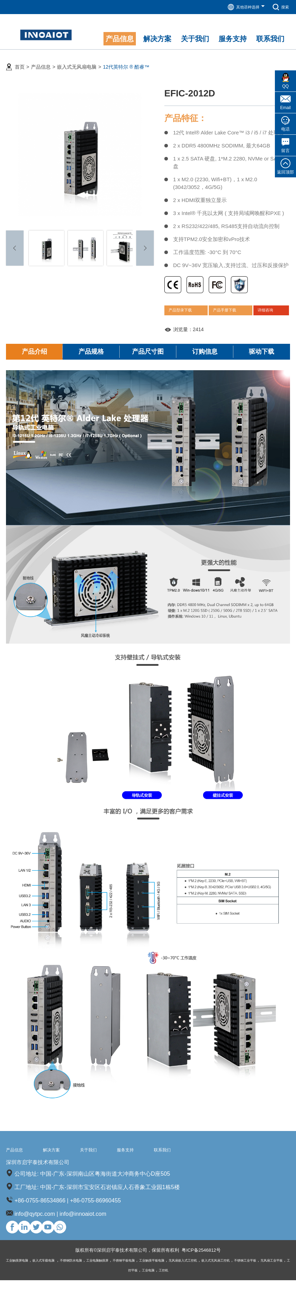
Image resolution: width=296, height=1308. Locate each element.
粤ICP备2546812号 (205, 1278)
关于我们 (109, 1167)
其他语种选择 (240, 7)
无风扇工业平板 (140, 1297)
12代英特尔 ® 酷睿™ (126, 64)
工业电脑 (188, 1297)
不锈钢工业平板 (106, 1297)
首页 (20, 64)
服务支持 (155, 1167)
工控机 (207, 1297)
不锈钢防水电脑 (89, 1287)
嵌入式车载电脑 (55, 1287)
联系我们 (200, 1167)
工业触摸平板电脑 (193, 1287)
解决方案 (64, 1167)
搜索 (279, 7)
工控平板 (167, 1297)
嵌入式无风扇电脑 (76, 64)
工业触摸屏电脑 (21, 1287)
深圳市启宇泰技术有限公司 (56, 1183)
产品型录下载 (185, 318)
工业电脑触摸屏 (123, 1287)
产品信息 (41, 64)
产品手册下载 (230, 318)
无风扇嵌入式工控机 (233, 1287)
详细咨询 (270, 318)
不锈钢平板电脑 (157, 1287)
